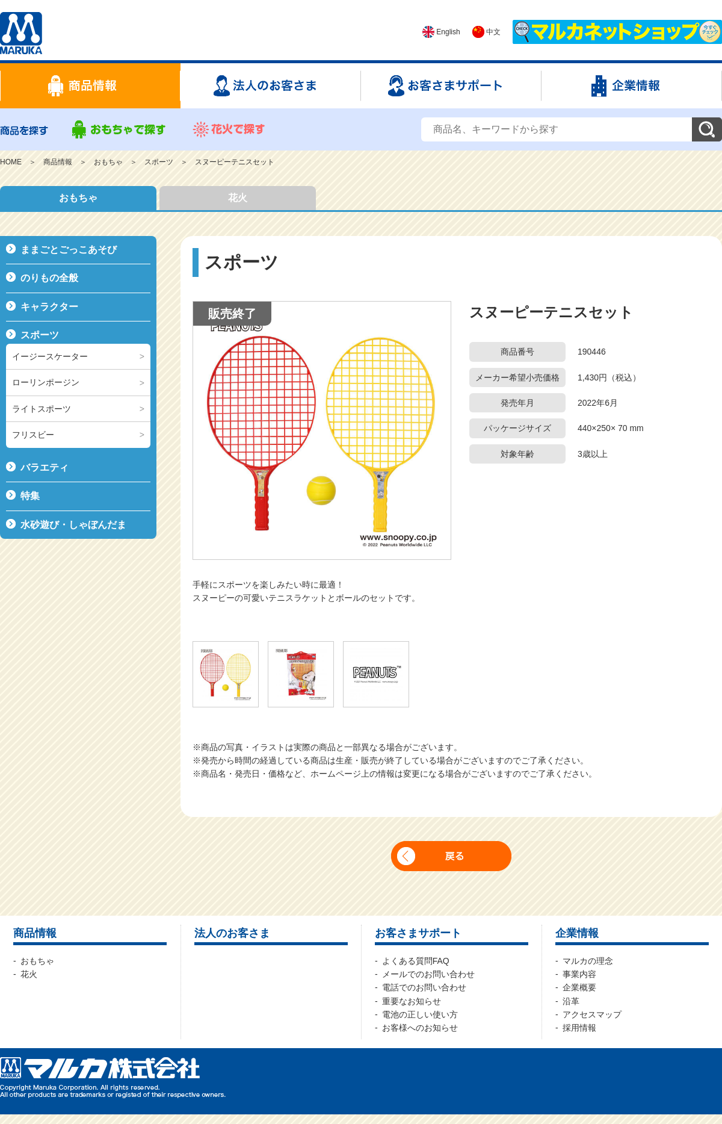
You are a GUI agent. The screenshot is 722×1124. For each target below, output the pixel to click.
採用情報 (579, 1027)
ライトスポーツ (41, 409)
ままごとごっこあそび (68, 249)
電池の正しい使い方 (420, 1014)
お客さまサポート (418, 933)
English (441, 31)
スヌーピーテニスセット (234, 162)
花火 (237, 198)
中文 (486, 31)
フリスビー (33, 434)
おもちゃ (108, 162)
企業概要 (579, 987)
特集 (30, 496)
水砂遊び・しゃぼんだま (73, 525)
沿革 (571, 1001)
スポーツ (158, 162)
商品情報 (57, 162)
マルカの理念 (588, 961)
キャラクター (49, 307)
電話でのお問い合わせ (424, 987)
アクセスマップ (592, 1014)
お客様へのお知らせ (420, 1027)
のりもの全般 (49, 278)
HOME (11, 162)
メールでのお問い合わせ (428, 974)
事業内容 (579, 974)
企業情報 (577, 933)
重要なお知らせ (411, 1001)
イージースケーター (50, 356)
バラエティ (44, 467)
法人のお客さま (232, 933)
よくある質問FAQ (415, 961)
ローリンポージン (45, 382)
